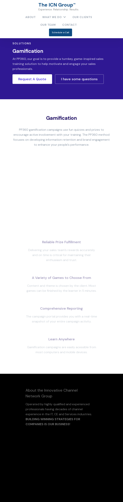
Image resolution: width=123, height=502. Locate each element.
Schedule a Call (60, 32)
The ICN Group (58, 6)
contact (69, 24)
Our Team (48, 24)
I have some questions (79, 79)
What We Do (54, 17)
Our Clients (82, 17)
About (30, 17)
